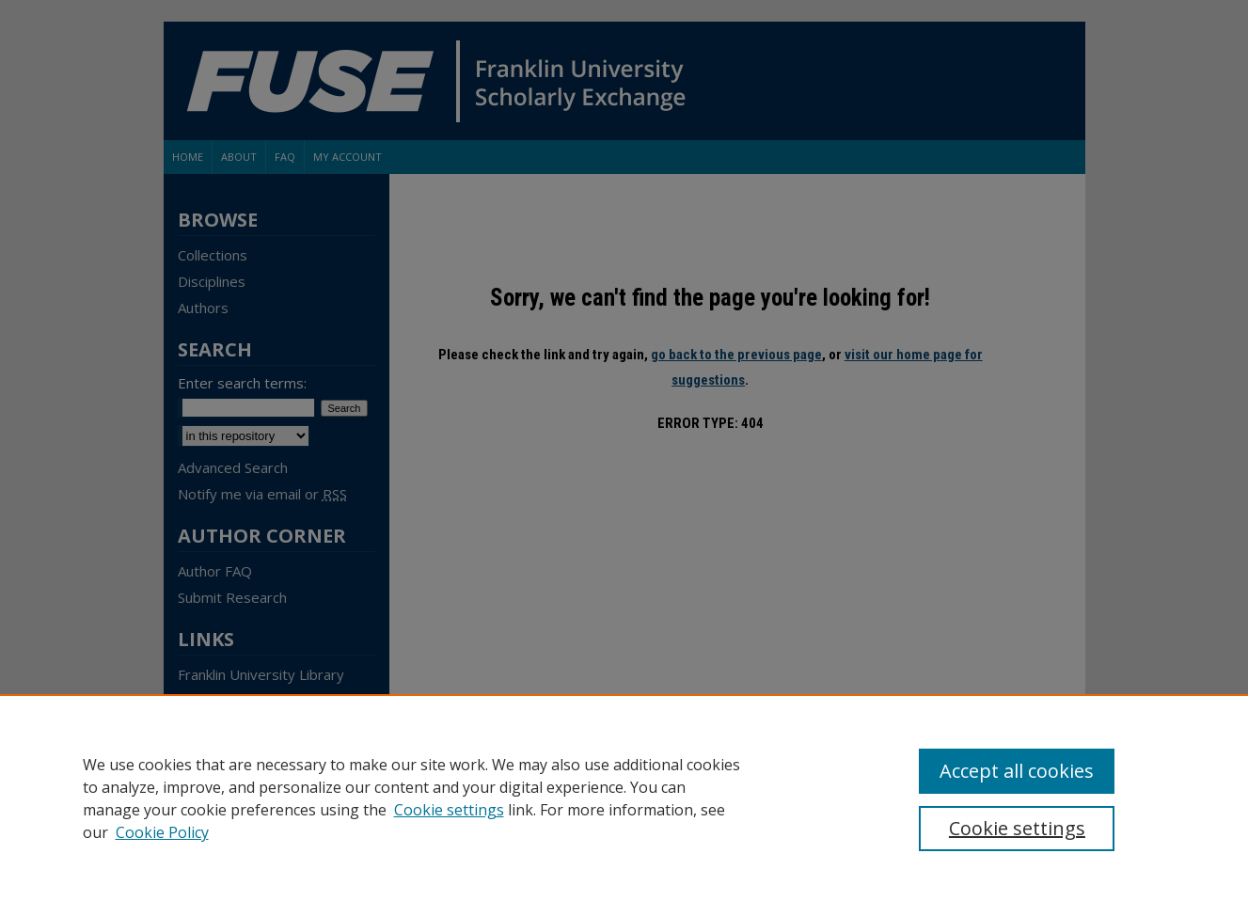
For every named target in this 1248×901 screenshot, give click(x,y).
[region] (624, 797)
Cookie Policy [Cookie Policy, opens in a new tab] (162, 832)
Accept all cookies (1017, 770)
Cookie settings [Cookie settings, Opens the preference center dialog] (1017, 828)
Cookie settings (449, 809)
